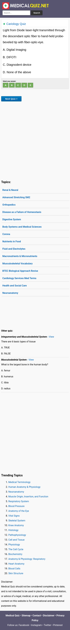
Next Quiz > (11, 99)
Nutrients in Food (11, 241)
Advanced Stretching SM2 (16, 197)
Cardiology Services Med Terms (19, 278)
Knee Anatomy (16, 525)
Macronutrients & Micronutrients (19, 256)
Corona (6, 234)
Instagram (36, 625)
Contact (37, 615)
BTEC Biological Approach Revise (20, 270)
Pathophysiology (17, 535)
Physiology (14, 544)
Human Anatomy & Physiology (24, 487)
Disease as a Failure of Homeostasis (21, 212)
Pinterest (58, 625)
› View (51, 336)
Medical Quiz (13, 615)
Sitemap (26, 615)
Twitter (47, 625)
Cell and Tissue (16, 539)
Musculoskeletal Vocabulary (17, 263)
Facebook (24, 625)
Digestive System (11, 219)
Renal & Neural (10, 190)
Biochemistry (15, 554)
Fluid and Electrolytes (13, 248)
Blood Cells (14, 568)
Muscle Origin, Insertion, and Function (28, 496)
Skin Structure (15, 573)
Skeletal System (16, 520)
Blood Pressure (16, 506)
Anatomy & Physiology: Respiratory (26, 559)
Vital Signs (14, 515)
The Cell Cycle (15, 549)
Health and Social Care (14, 285)
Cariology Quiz (16, 24)
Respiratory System (18, 501)
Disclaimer (48, 615)
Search (36, 13)
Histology (13, 530)
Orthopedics (9, 204)
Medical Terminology (19, 482)
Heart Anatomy (16, 563)
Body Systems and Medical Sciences (22, 226)
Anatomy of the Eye (18, 511)
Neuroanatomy (10, 293)
